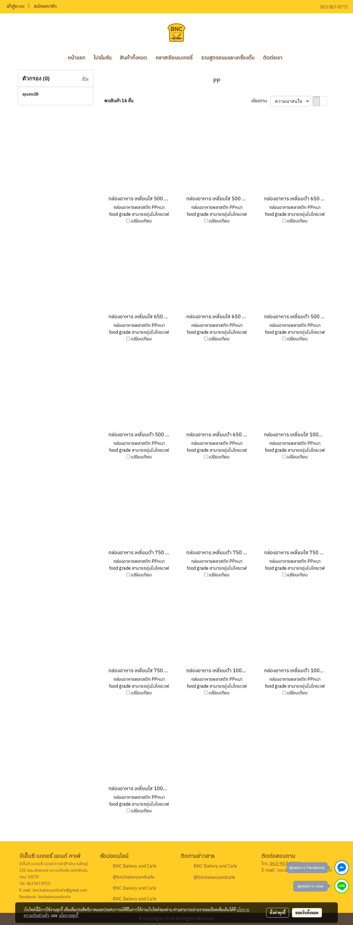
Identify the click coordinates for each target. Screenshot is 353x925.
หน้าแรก (76, 58)
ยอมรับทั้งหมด (307, 912)
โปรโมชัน (102, 58)
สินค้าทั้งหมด (133, 58)
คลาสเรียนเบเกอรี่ (174, 58)
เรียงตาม (260, 101)
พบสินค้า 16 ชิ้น (118, 101)
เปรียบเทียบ (141, 221)
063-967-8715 (285, 864)
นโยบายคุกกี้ (68, 915)
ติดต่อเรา (272, 58)
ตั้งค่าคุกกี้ (277, 912)
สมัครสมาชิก (45, 6)
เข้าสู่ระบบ (15, 6)
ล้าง (85, 79)
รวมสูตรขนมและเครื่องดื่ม (228, 58)
